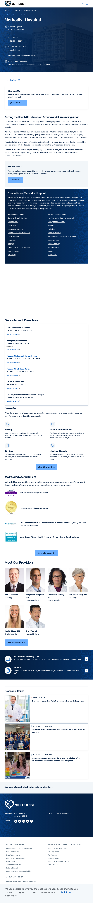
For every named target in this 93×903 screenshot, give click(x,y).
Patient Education (13, 868)
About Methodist (14, 877)
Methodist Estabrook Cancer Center (21, 356)
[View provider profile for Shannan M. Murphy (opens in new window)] (57, 580)
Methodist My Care (86, 659)
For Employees (53, 852)
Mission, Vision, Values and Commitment (21, 881)
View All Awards (46, 553)
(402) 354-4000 (15, 41)
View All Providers (16, 642)
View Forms (15, 180)
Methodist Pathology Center (18, 369)
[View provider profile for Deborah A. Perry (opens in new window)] (78, 580)
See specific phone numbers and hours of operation (29, 64)
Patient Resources (15, 844)
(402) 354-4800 (63, 813)
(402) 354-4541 (13, 375)
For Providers (53, 855)
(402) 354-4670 (13, 401)
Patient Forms (11, 861)
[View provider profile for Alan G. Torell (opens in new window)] (14, 580)
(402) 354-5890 (13, 362)
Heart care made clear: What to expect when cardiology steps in (59, 701)
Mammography (14, 251)
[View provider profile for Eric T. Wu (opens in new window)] (35, 616)
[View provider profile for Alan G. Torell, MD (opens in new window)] (12, 594)
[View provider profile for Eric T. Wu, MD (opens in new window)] (31, 631)
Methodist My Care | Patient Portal (19, 848)
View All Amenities (46, 467)
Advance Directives (13, 865)
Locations (16, 10)
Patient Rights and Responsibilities (18, 871)
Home (7, 10)
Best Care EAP (53, 865)
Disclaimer (65, 892)
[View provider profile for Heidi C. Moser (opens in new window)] (14, 616)
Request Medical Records (15, 858)
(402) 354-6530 (13, 388)
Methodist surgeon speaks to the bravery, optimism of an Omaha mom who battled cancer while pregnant (56, 759)
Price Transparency (13, 855)
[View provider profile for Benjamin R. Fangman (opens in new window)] (35, 580)
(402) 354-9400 (13, 334)
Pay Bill (86, 670)
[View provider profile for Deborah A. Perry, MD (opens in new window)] (78, 594)
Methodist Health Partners (57, 848)
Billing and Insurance (13, 852)
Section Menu (13, 80)
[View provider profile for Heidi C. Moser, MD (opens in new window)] (12, 631)
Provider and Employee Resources (64, 844)
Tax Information (54, 858)
